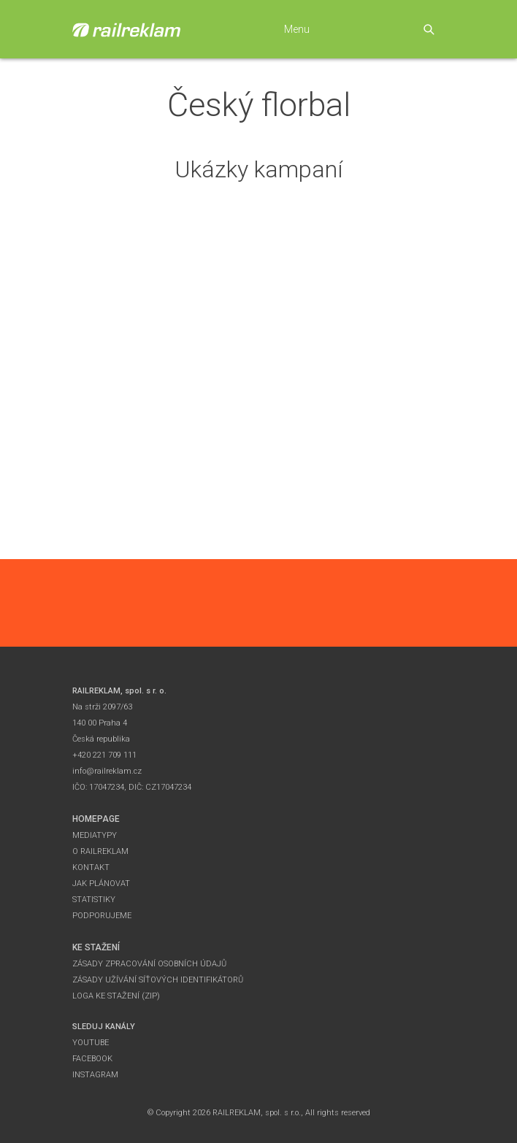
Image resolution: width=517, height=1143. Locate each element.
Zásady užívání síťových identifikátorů (157, 980)
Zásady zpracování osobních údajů (149, 964)
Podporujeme (101, 915)
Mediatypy (94, 835)
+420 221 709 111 (104, 755)
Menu (297, 29)
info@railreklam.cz (107, 771)
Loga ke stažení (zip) (116, 996)
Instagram (95, 1075)
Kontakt (91, 867)
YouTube (90, 1042)
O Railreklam (100, 851)
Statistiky (93, 899)
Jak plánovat (101, 883)
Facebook (92, 1058)
